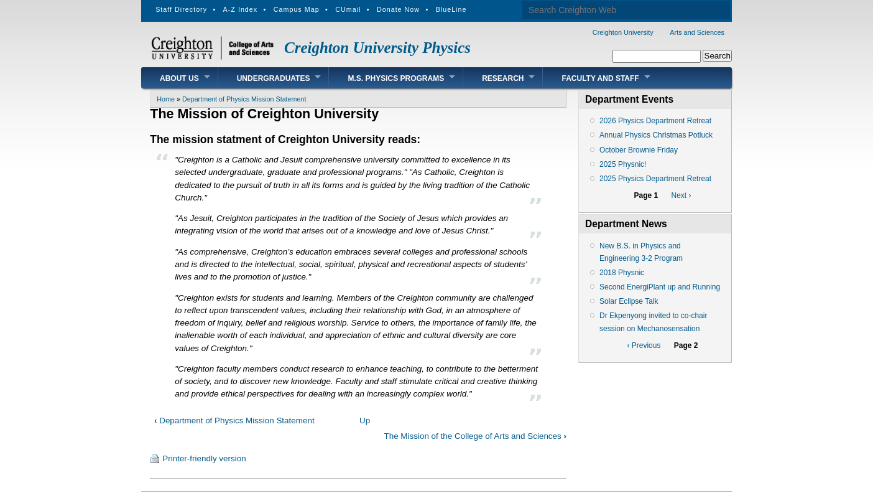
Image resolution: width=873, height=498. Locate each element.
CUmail (348, 9)
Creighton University (623, 32)
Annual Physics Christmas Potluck (656, 135)
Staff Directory (181, 9)
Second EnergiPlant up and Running (659, 287)
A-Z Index (240, 9)
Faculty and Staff (600, 78)
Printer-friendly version (204, 458)
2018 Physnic (621, 272)
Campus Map (297, 9)
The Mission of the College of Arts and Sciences (475, 436)
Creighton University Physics (377, 47)
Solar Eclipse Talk (628, 301)
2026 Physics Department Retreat (655, 120)
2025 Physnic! (622, 164)
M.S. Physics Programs (396, 78)
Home (166, 99)
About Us (179, 78)
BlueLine (451, 9)
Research (503, 78)
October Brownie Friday (638, 150)
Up (364, 420)
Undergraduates (273, 78)
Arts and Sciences (697, 32)
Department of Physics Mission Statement (244, 99)
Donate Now (398, 9)
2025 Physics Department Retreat (655, 178)
